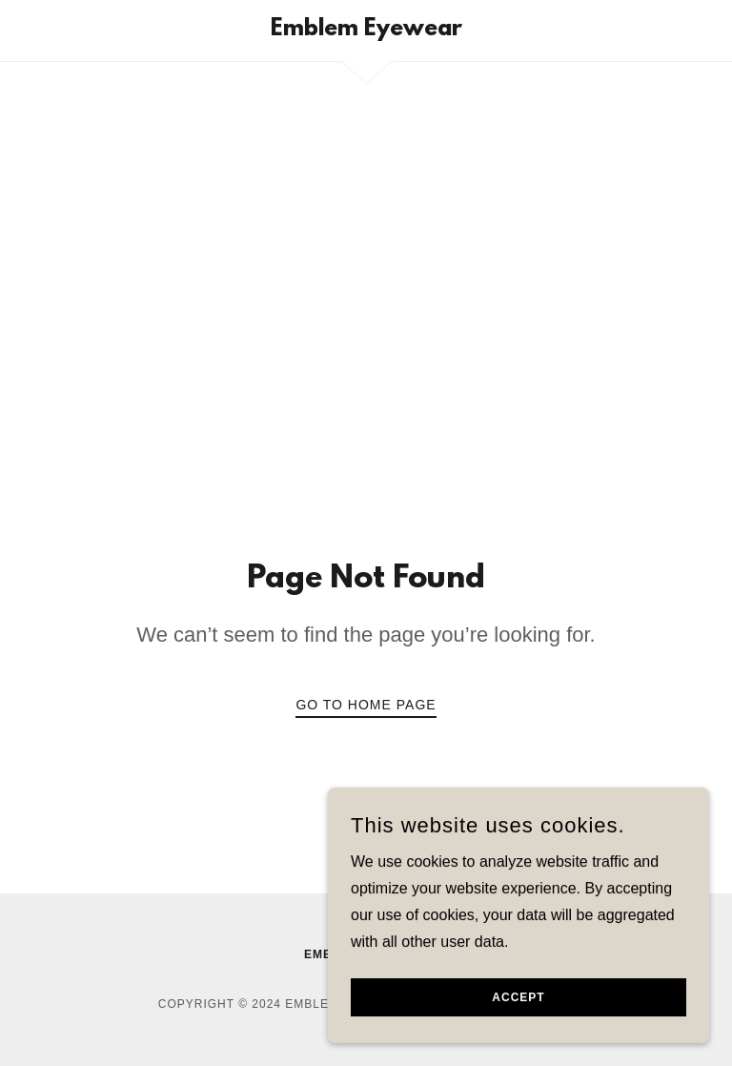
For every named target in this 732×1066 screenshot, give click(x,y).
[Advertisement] (366, 306)
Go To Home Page (365, 704)
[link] (366, 30)
